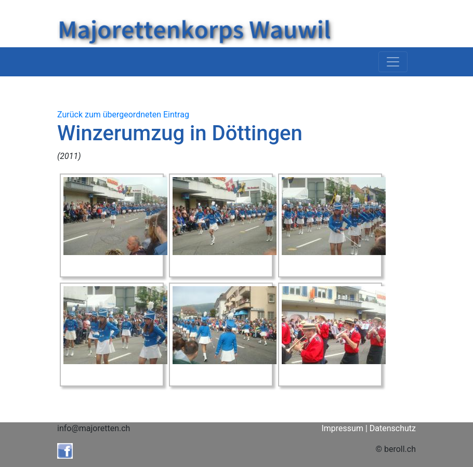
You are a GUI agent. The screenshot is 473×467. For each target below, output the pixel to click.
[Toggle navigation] (393, 61)
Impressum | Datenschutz (368, 428)
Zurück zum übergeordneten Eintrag (123, 114)
